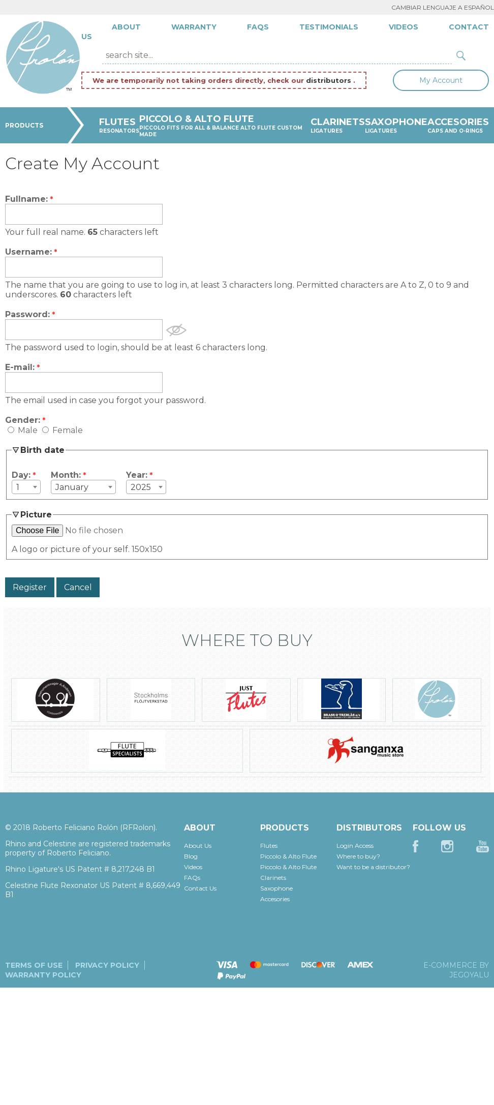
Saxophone (276, 888)
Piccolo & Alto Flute (288, 856)
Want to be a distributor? (373, 867)
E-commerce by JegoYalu (456, 970)
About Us (197, 845)
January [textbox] (71, 487)
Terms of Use (34, 965)
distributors (329, 80)
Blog (191, 856)
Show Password (176, 330)
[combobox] (26, 487)
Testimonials (328, 27)
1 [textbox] (17, 487)
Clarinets (273, 877)
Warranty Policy (43, 974)
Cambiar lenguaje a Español (442, 7)
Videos (403, 27)
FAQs (258, 27)
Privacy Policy (107, 965)
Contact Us (200, 888)
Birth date (42, 450)
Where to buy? (358, 856)
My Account (440, 80)
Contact (469, 27)
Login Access (355, 845)
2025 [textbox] (141, 487)
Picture (36, 514)
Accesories (275, 899)
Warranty (194, 27)
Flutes (268, 845)
